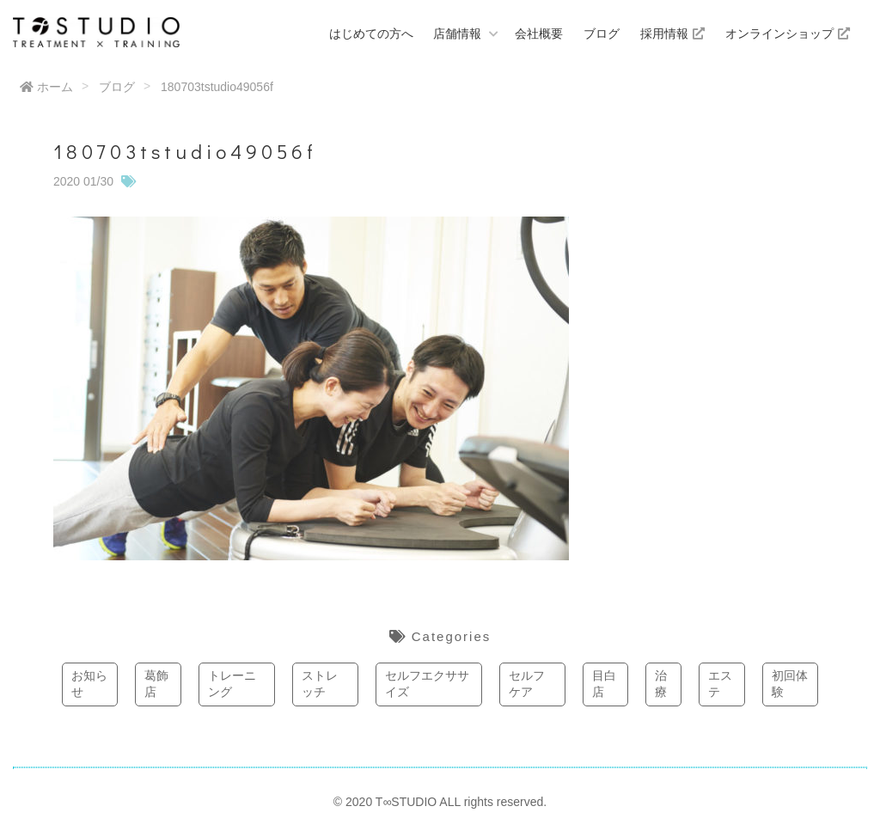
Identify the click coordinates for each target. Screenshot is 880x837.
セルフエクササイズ (427, 684)
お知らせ (89, 684)
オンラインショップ (787, 33)
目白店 (604, 684)
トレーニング (232, 684)
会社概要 (539, 33)
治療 (661, 684)
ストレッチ (320, 684)
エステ (720, 684)
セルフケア (527, 684)
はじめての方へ (371, 33)
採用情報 (672, 33)
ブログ (602, 33)
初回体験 (790, 684)
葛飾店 (156, 684)
